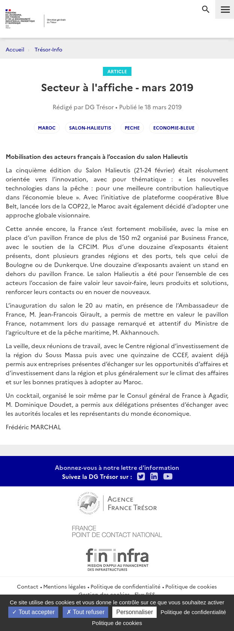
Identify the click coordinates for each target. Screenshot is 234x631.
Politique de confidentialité (125, 586)
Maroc (47, 127)
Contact (27, 586)
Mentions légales (64, 586)
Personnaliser (134, 612)
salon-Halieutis (90, 127)
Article (117, 71)
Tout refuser (85, 612)
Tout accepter (33, 612)
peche (132, 127)
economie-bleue (174, 127)
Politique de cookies (191, 586)
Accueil (15, 49)
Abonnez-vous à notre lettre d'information (117, 467)
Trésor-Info (48, 49)
